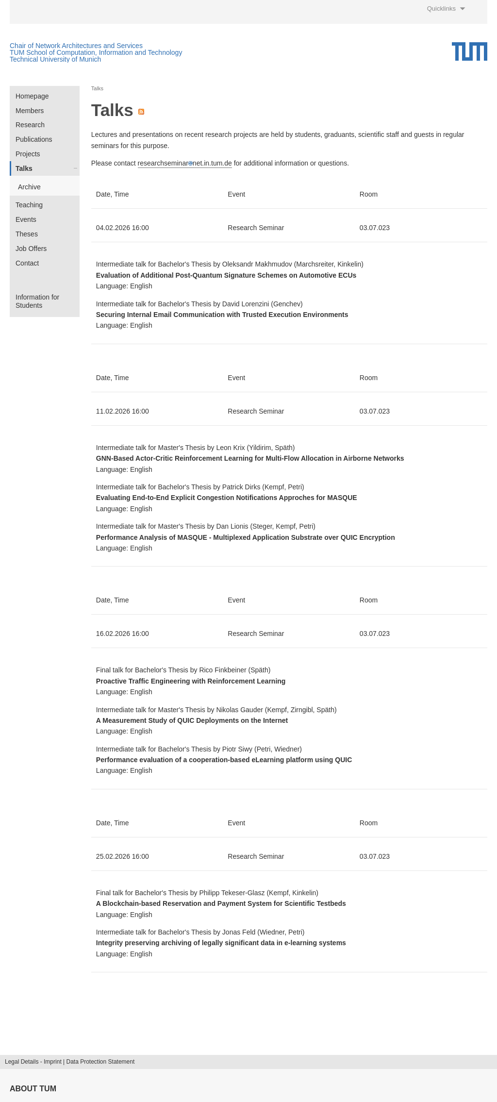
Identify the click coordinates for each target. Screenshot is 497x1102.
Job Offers (31, 248)
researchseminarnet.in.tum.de (185, 163)
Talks (24, 168)
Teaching (29, 205)
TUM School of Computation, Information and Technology (96, 52)
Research (30, 125)
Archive (29, 187)
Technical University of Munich (55, 59)
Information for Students (37, 301)
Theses (27, 234)
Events (26, 219)
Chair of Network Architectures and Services (76, 46)
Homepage (32, 96)
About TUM (33, 1089)
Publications (34, 139)
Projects (28, 154)
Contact (27, 263)
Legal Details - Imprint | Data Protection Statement (69, 1061)
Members (30, 111)
